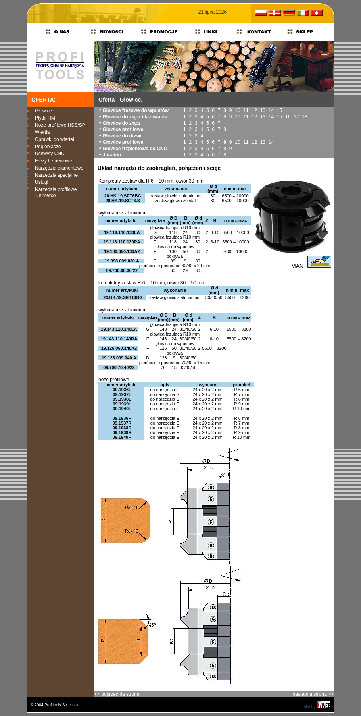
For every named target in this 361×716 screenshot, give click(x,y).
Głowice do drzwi (121, 136)
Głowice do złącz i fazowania (134, 117)
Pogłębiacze (48, 146)
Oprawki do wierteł (54, 139)
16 (287, 117)
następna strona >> (313, 694)
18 (304, 117)
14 (271, 110)
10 (237, 110)
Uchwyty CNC (50, 153)
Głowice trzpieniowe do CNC (134, 148)
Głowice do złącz (121, 123)
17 (296, 117)
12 (254, 110)
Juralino (111, 155)
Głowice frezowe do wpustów (135, 110)
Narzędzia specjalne (56, 175)
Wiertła (42, 132)
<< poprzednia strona (116, 694)
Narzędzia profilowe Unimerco (52, 192)
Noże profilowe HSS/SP (60, 125)
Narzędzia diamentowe (59, 168)
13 (262, 110)
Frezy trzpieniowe (53, 161)
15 (279, 110)
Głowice (43, 111)
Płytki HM (45, 118)
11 (245, 110)
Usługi (41, 182)
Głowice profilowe (122, 129)
